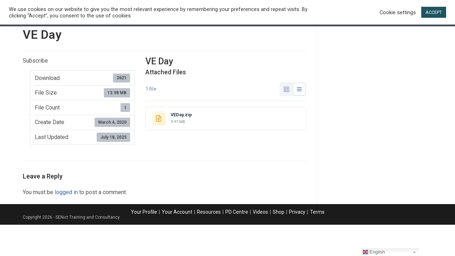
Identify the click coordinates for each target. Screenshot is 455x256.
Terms (317, 212)
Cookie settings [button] (398, 12)
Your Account (177, 212)
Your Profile (144, 212)
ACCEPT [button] (433, 12)
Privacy (297, 212)
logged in (66, 192)
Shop (278, 212)
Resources (209, 212)
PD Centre (236, 212)
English (374, 252)
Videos (260, 212)
